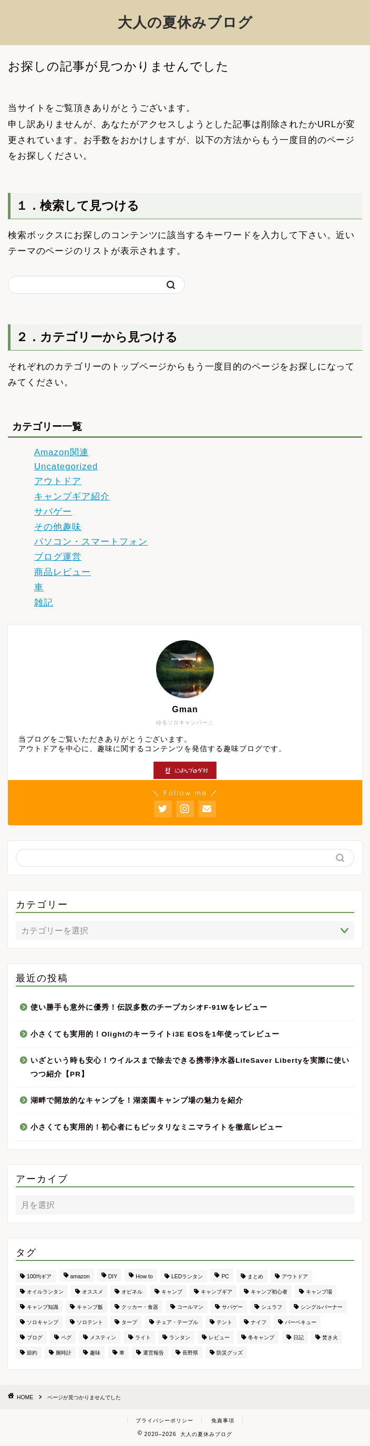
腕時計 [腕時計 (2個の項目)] (63, 1353)
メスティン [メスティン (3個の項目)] (103, 1337)
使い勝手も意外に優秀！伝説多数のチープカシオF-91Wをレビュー (149, 1007)
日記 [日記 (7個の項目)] (298, 1337)
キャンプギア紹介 (72, 496)
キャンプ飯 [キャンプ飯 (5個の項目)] (90, 1307)
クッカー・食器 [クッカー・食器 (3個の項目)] (139, 1307)
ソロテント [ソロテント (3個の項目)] (90, 1322)
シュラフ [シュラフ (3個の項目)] (271, 1307)
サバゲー (53, 512)
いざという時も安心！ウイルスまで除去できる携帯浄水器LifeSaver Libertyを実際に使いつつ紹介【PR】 (190, 1067)
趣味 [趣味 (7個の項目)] (95, 1353)
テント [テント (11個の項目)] (224, 1322)
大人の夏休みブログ (185, 22)
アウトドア (57, 481)
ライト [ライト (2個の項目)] (143, 1337)
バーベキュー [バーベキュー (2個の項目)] (300, 1322)
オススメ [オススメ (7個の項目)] (92, 1292)
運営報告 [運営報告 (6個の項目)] (153, 1353)
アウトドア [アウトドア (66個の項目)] (295, 1276)
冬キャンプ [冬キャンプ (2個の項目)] (261, 1337)
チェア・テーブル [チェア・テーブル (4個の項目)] (177, 1322)
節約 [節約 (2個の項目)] (32, 1353)
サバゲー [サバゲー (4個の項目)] (232, 1307)
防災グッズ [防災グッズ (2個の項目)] (230, 1353)
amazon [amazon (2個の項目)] (80, 1276)
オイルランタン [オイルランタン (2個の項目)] (45, 1292)
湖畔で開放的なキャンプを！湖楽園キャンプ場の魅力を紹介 (136, 1100)
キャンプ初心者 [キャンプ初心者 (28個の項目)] (269, 1292)
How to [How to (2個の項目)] (144, 1276)
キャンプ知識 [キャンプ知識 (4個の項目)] (42, 1307)
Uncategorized (66, 466)
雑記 (43, 603)
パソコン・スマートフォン (91, 542)
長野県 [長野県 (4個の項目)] (190, 1353)
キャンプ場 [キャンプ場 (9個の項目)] (319, 1292)
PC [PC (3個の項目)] (225, 1276)
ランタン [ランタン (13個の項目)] (179, 1337)
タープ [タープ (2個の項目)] (129, 1322)
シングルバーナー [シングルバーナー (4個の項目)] (322, 1307)
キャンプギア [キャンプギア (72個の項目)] (216, 1292)
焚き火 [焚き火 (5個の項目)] (330, 1337)
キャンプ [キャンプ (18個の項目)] (171, 1292)
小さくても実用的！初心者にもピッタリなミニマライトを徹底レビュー (156, 1127)
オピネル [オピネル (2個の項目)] (131, 1292)
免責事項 (222, 1420)
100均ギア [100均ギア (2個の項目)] (39, 1276)
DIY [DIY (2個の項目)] (112, 1276)
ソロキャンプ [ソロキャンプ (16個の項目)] (42, 1322)
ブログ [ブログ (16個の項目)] (35, 1337)
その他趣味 (57, 527)
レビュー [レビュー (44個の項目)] (219, 1337)
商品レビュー (62, 572)
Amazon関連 (61, 452)
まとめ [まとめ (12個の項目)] (255, 1276)
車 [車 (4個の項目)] (122, 1353)
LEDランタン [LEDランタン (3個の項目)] (187, 1276)
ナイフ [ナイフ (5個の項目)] (258, 1322)
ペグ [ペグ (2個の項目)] (66, 1337)
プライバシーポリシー (164, 1420)
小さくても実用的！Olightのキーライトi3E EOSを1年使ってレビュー (155, 1034)
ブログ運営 (57, 557)
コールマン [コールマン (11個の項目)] (190, 1307)
